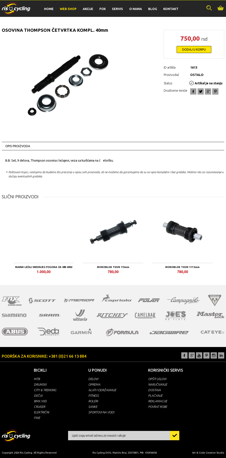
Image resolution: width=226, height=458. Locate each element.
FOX (102, 9)
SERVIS (117, 9)
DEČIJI (38, 395)
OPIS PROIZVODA (17, 146)
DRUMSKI (40, 384)
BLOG (152, 9)
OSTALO (197, 75)
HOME (49, 9)
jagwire (169, 332)
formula (122, 332)
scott (42, 300)
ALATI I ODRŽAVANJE (102, 390)
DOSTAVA (154, 390)
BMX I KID (40, 401)
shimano (14, 315)
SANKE (92, 406)
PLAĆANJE (155, 395)
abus (15, 331)
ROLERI (93, 401)
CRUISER (39, 406)
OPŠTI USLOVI (157, 379)
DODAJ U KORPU (194, 49)
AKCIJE (88, 9)
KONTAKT (170, 9)
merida (79, 300)
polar (149, 300)
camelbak (145, 315)
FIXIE (37, 418)
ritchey (112, 315)
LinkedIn (221, 355)
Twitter (201, 91)
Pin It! (215, 91)
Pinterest (206, 355)
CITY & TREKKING (45, 390)
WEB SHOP (68, 9)
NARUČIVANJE (157, 384)
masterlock (210, 314)
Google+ (208, 91)
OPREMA (94, 384)
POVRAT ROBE (157, 406)
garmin (81, 331)
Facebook (193, 91)
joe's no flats (175, 315)
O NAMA (135, 9)
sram (49, 315)
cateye (212, 332)
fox (12, 301)
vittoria (80, 315)
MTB (37, 379)
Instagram (214, 355)
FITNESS (93, 395)
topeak (215, 300)
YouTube (199, 355)
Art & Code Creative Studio (208, 452)
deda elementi (48, 331)
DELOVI (93, 379)
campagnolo (183, 301)
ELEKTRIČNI (41, 412)
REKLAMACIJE (157, 401)
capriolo (117, 298)
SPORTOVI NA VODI (101, 412)
